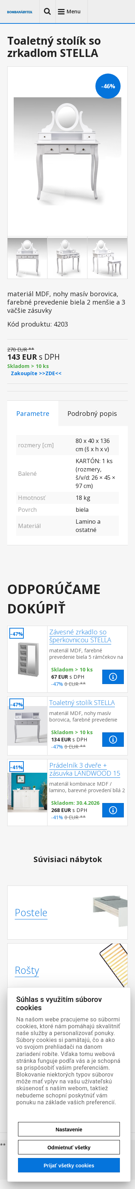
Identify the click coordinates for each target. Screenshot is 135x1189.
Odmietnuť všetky (69, 1147)
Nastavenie (69, 1129)
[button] (47, 11)
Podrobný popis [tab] (92, 413)
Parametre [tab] (32, 413)
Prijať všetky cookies (69, 1165)
